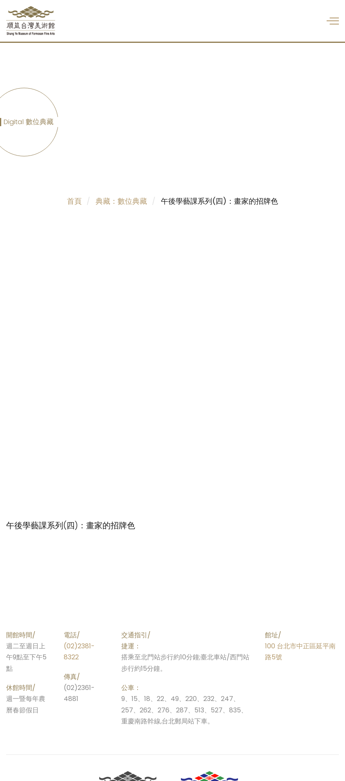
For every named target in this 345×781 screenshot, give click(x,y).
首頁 (74, 201)
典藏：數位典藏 (121, 201)
